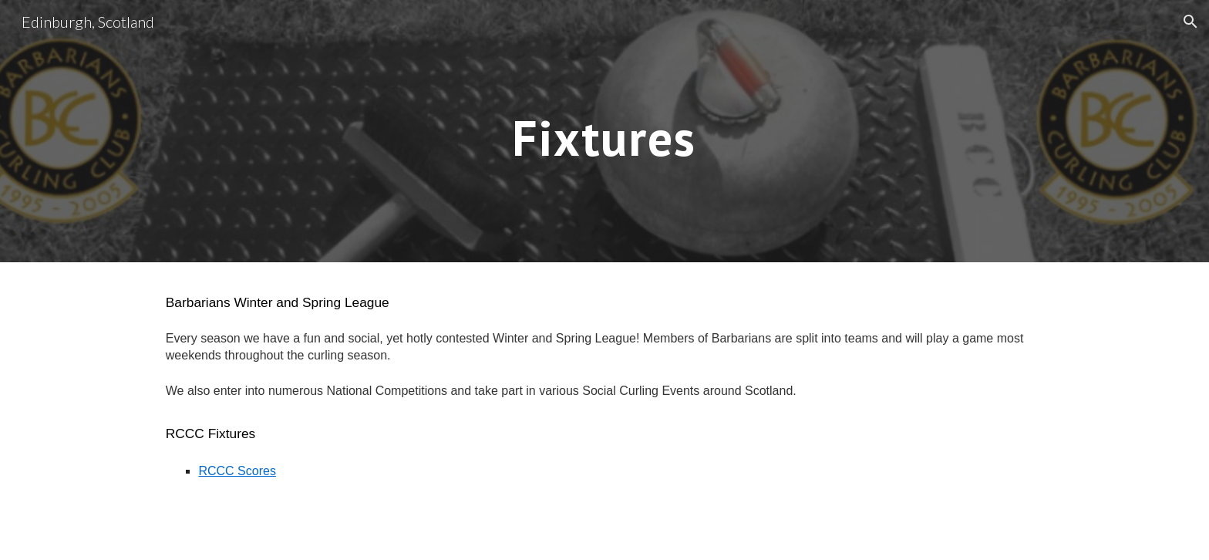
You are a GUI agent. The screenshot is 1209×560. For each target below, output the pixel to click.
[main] (604, 131)
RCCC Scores (236, 470)
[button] (1190, 21)
